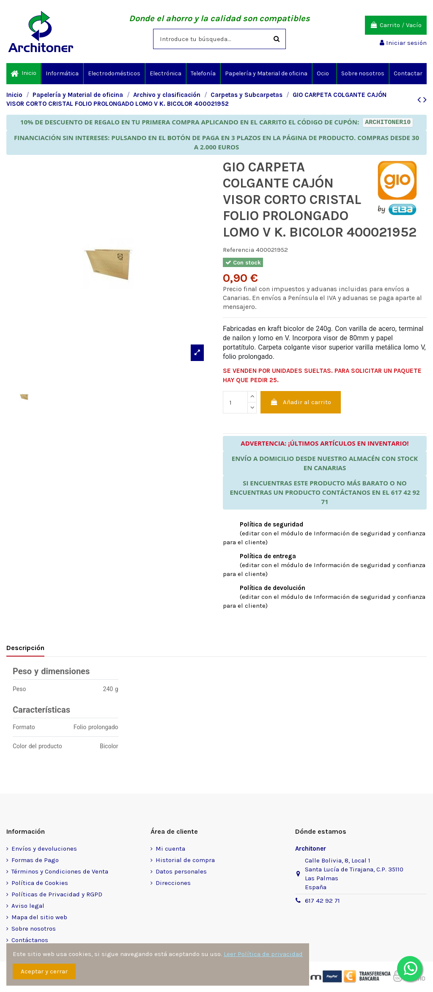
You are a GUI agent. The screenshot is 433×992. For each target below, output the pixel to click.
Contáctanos (29, 940)
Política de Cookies (39, 883)
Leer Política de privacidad (263, 954)
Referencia (238, 250)
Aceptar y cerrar (44, 971)
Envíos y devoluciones (44, 848)
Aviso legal (27, 905)
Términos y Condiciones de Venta (59, 871)
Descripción (25, 648)
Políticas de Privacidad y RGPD (56, 894)
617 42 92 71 (322, 900)
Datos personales (181, 871)
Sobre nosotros (33, 928)
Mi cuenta (170, 848)
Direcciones (173, 883)
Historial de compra (185, 860)
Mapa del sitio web (39, 917)
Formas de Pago (35, 860)
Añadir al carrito (301, 402)
